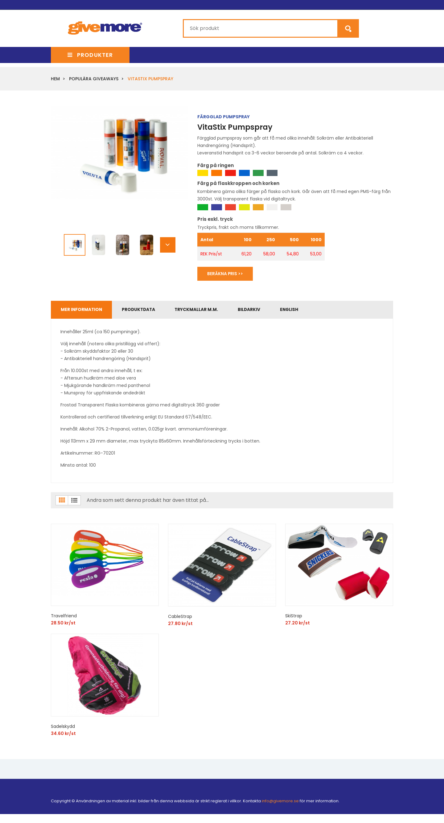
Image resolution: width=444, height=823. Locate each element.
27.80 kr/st (180, 625)
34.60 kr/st (63, 735)
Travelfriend (64, 617)
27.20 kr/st (297, 624)
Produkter (90, 55)
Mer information (83, 311)
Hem (55, 79)
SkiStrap (293, 617)
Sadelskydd (63, 728)
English (301, 311)
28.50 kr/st (63, 624)
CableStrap (180, 618)
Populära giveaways (93, 79)
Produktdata (142, 311)
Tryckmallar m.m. (203, 311)
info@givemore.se (280, 802)
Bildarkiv (258, 311)
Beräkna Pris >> (226, 274)
